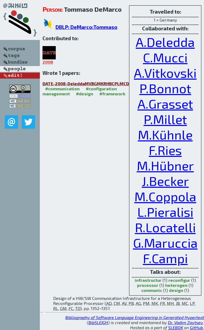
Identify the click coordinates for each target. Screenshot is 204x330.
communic (151, 290)
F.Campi (165, 258)
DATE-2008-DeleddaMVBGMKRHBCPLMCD (85, 83)
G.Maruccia (165, 242)
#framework (112, 93)
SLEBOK (175, 327)
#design (84, 93)
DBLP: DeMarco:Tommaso (86, 27)
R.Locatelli (165, 227)
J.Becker (165, 181)
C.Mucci (165, 57)
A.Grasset (165, 103)
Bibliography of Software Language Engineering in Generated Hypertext (134, 317)
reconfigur (179, 280)
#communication (62, 88)
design (176, 290)
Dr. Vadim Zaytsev (185, 322)
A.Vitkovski (165, 72)
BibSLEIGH (98, 322)
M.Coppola (165, 196)
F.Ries (165, 150)
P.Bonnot (165, 88)
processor (147, 285)
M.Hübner (165, 165)
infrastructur (148, 280)
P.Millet (165, 119)
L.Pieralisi (165, 211)
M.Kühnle (165, 134)
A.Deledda (165, 42)
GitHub (196, 327)
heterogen (176, 285)
